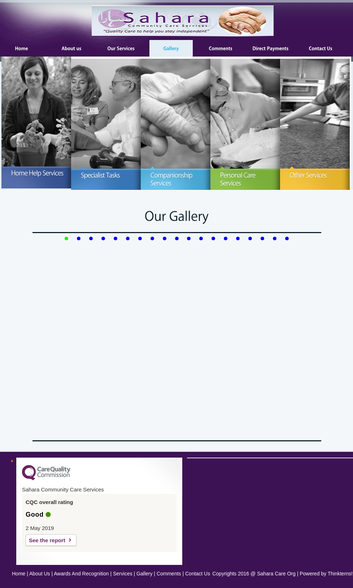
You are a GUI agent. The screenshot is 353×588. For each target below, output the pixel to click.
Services (122, 573)
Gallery (144, 573)
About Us (39, 573)
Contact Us (197, 573)
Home (18, 573)
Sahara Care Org (276, 573)
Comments (169, 573)
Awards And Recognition (81, 573)
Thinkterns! (340, 573)
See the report (47, 540)
